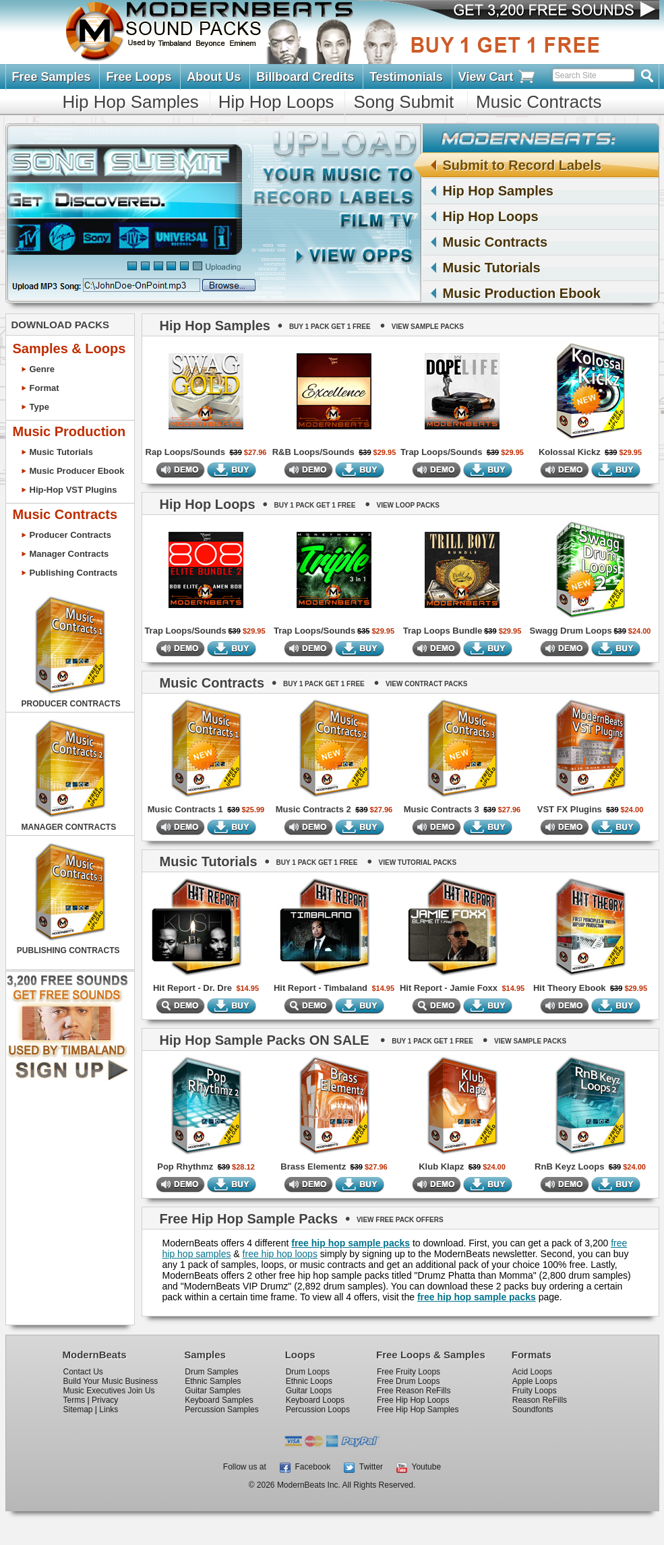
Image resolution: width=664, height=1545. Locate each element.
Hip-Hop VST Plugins (73, 490)
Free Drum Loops (408, 1381)
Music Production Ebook (522, 293)
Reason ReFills (539, 1400)
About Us (214, 77)
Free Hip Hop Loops (413, 1400)
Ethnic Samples (213, 1381)
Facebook (305, 1467)
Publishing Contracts (74, 573)
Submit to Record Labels (512, 165)
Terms (74, 1400)
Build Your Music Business (110, 1381)
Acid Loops (532, 1371)
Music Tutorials (492, 267)
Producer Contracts (70, 535)
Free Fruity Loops (408, 1371)
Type (39, 407)
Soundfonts (532, 1409)
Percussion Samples (221, 1409)
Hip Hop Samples (131, 102)
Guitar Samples (213, 1390)
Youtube (418, 1467)
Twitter (363, 1467)
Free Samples (51, 77)
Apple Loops (534, 1381)
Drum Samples (211, 1371)
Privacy (105, 1400)
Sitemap (78, 1409)
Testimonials (406, 77)
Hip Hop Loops (276, 102)
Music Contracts (538, 102)
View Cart (497, 77)
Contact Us (83, 1371)
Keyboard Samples (219, 1400)
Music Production (69, 431)
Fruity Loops (534, 1390)
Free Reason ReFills (413, 1390)
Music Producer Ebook (77, 471)
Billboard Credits (305, 77)
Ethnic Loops (309, 1381)
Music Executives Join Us (109, 1390)
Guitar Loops (309, 1390)
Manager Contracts (69, 554)
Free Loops (138, 77)
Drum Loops (308, 1371)
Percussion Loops (318, 1409)
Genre (42, 369)
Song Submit (403, 102)
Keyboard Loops (315, 1400)
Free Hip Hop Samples (417, 1409)
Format (44, 388)
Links (108, 1409)
